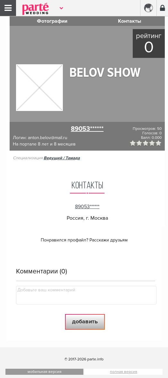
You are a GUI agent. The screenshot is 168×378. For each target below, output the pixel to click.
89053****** (87, 129)
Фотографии (52, 21)
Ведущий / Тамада (62, 158)
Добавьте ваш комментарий (46, 290)
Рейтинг (149, 36)
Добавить (85, 321)
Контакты (129, 21)
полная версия (123, 371)
